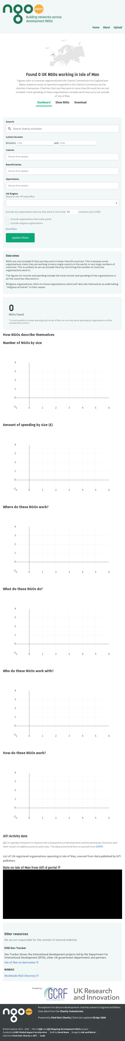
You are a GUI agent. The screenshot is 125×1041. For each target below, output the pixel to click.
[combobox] (62, 156)
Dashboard (43, 102)
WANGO (9, 969)
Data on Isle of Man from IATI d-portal (30, 867)
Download (80, 102)
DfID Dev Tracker (15, 948)
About (106, 27)
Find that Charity (61, 1017)
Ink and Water (88, 1032)
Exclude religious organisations (24, 223)
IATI (35, 1035)
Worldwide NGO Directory (20, 976)
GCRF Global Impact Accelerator (30, 1032)
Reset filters (11, 229)
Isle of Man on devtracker (20, 962)
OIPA (98, 846)
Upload (118, 27)
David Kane (63, 1032)
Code (42, 1035)
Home (95, 27)
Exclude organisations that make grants (28, 219)
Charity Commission (71, 1011)
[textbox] (20, 156)
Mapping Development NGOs (66, 1029)
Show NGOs (62, 102)
